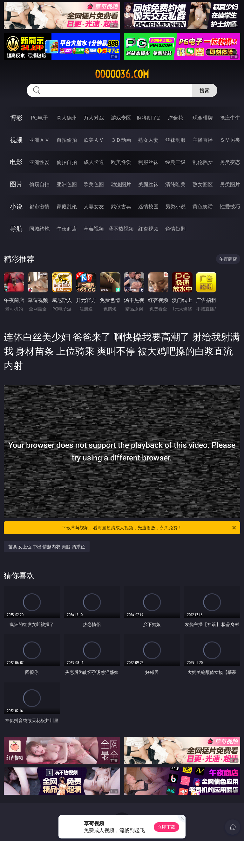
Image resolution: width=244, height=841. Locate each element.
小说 (16, 206)
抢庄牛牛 (230, 117)
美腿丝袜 (148, 184)
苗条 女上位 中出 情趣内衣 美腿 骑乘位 (46, 547)
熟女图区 (203, 184)
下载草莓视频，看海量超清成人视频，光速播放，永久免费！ (149, 527)
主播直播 (203, 139)
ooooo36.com (122, 74)
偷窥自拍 (39, 184)
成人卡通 (94, 162)
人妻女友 (94, 206)
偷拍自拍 (67, 162)
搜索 (205, 90)
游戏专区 (121, 117)
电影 (16, 162)
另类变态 (230, 162)
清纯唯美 (175, 184)
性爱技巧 (230, 206)
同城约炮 (39, 228)
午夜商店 (67, 228)
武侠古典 (121, 206)
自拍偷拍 (67, 139)
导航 (16, 228)
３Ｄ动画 (121, 139)
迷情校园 (148, 206)
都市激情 (39, 206)
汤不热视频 (121, 228)
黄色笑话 (203, 206)
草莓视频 (94, 228)
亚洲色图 (67, 184)
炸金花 (175, 117)
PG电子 (39, 117)
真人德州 (67, 117)
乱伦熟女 (203, 162)
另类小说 (175, 206)
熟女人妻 (148, 139)
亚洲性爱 (39, 162)
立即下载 (166, 827)
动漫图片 (121, 184)
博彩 (16, 117)
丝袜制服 (175, 139)
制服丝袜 (148, 162)
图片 (16, 184)
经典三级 (175, 162)
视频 (16, 139)
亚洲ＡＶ (39, 139)
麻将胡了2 (148, 117)
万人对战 (94, 117)
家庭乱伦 (67, 206)
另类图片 (230, 184)
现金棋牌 (203, 117)
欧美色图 (94, 184)
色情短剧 (175, 228)
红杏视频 (148, 228)
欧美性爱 (121, 162)
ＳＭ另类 (230, 139)
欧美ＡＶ (94, 139)
